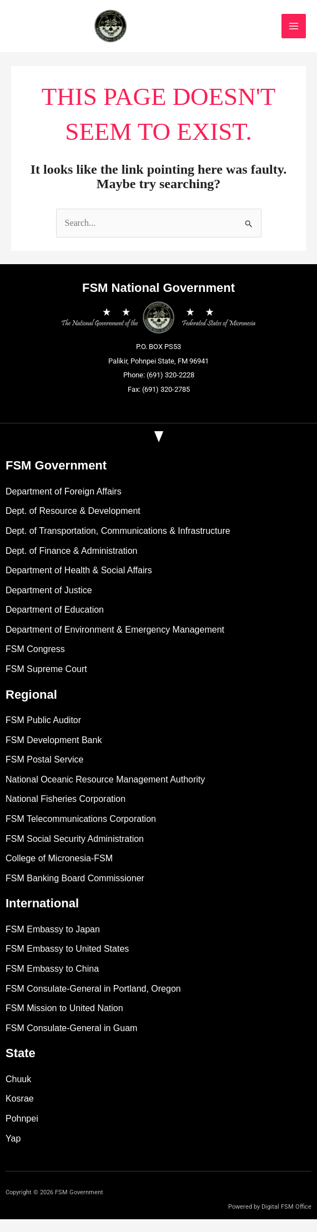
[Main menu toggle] (305, 32)
